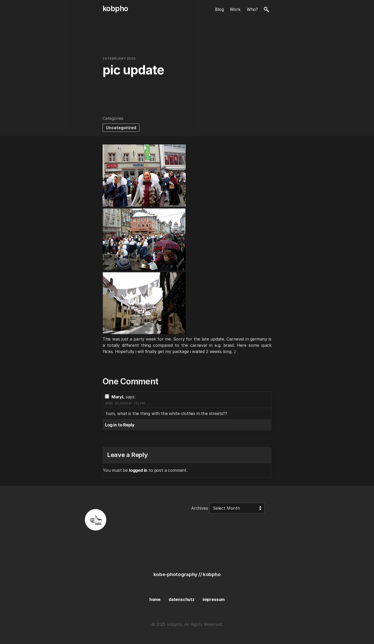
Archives (199, 508)
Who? (252, 9)
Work (235, 9)
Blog (219, 9)
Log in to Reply (119, 424)
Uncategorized (121, 127)
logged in (138, 470)
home (155, 599)
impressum (214, 599)
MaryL (117, 396)
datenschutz (182, 599)
